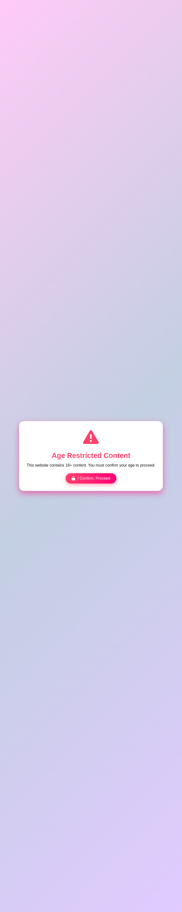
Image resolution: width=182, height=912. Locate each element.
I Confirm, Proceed (91, 478)
